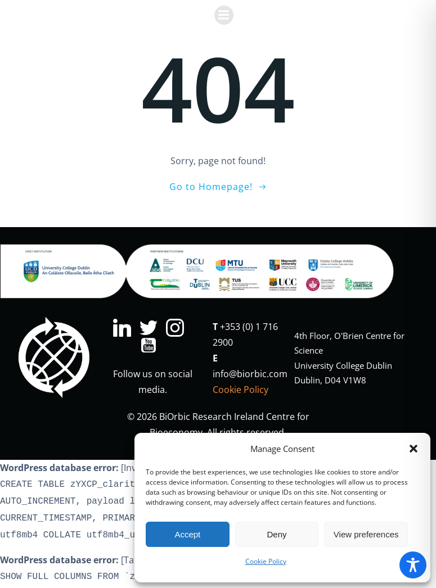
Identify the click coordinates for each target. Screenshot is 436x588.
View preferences (366, 534)
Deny (276, 534)
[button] (413, 448)
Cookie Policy (265, 561)
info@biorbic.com (250, 374)
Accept (187, 534)
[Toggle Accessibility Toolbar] (413, 565)
